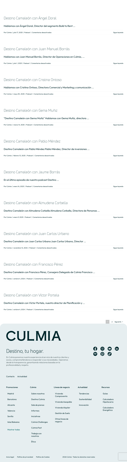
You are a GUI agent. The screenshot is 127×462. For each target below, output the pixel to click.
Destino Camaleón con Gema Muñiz (30, 110)
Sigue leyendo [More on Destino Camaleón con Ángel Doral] (118, 32)
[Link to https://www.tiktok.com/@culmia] (110, 354)
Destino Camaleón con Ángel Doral (30, 18)
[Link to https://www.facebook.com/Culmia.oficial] (95, 349)
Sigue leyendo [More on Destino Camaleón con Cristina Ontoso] (118, 94)
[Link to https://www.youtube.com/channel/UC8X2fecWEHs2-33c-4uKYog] (110, 349)
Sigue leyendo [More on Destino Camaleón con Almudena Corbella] (118, 217)
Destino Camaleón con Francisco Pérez (33, 264)
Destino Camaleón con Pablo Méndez (32, 141)
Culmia (9, 32)
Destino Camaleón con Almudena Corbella (36, 203)
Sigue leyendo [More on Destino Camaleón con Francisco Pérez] (118, 279)
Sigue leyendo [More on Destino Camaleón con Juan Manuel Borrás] (118, 63)
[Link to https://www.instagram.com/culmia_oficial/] (102, 349)
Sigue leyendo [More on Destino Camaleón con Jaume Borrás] (118, 186)
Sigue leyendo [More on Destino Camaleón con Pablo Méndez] (118, 156)
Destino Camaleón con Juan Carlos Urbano (36, 233)
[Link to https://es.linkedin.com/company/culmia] (117, 349)
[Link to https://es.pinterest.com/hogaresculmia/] (102, 354)
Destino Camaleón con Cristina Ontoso (33, 80)
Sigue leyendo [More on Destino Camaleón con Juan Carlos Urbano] (118, 248)
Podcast (27, 32)
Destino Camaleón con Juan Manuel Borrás (37, 49)
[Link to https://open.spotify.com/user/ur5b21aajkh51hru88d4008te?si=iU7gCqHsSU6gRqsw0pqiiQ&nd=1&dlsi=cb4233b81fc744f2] (95, 354)
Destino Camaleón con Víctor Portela (31, 295)
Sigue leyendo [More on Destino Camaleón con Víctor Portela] (118, 309)
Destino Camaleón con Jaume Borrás (32, 172)
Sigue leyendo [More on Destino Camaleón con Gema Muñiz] (118, 125)
